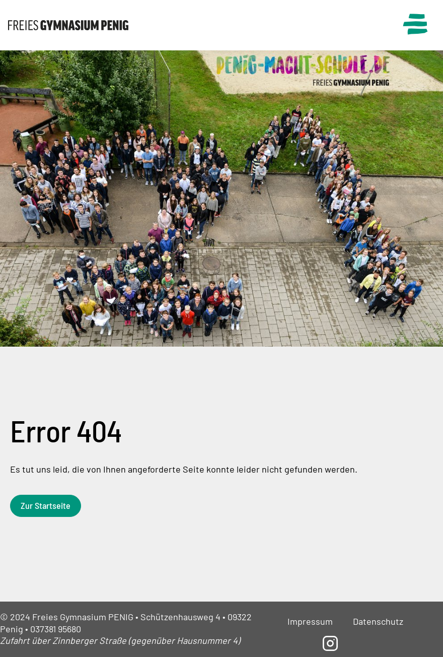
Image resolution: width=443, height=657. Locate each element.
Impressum (310, 621)
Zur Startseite (45, 505)
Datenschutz (378, 621)
